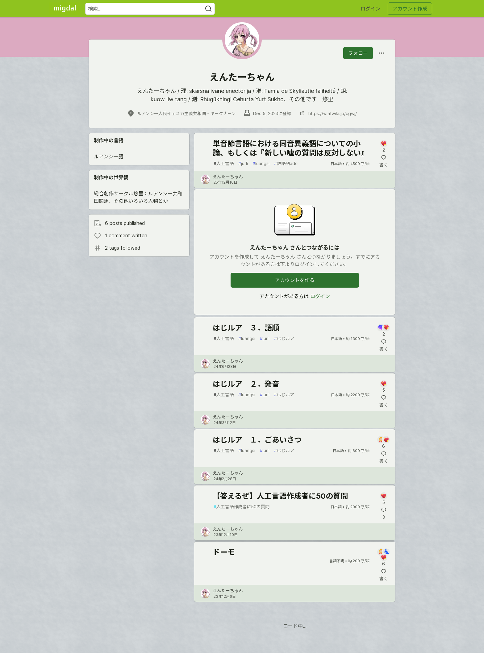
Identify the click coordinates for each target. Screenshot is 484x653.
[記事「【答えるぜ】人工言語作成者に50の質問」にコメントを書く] (383, 499)
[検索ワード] (150, 9)
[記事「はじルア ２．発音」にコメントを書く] (383, 387)
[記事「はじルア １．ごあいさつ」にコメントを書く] (383, 442)
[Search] (208, 9)
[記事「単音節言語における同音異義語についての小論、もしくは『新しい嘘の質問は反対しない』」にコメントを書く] (383, 146)
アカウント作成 (410, 9)
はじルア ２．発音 (246, 384)
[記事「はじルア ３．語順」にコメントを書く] (383, 330)
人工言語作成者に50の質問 (241, 506)
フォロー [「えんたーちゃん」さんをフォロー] (358, 53)
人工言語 (224, 163)
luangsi (260, 163)
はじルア (284, 338)
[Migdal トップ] (64, 8)
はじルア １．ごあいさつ (257, 439)
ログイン (370, 9)
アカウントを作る (295, 280)
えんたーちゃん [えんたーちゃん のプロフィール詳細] (228, 176)
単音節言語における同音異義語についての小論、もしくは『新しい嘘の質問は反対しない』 (290, 148)
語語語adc (286, 163)
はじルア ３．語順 (246, 327)
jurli (243, 163)
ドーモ (224, 552)
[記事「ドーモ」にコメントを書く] (383, 558)
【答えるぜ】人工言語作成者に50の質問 (280, 496)
